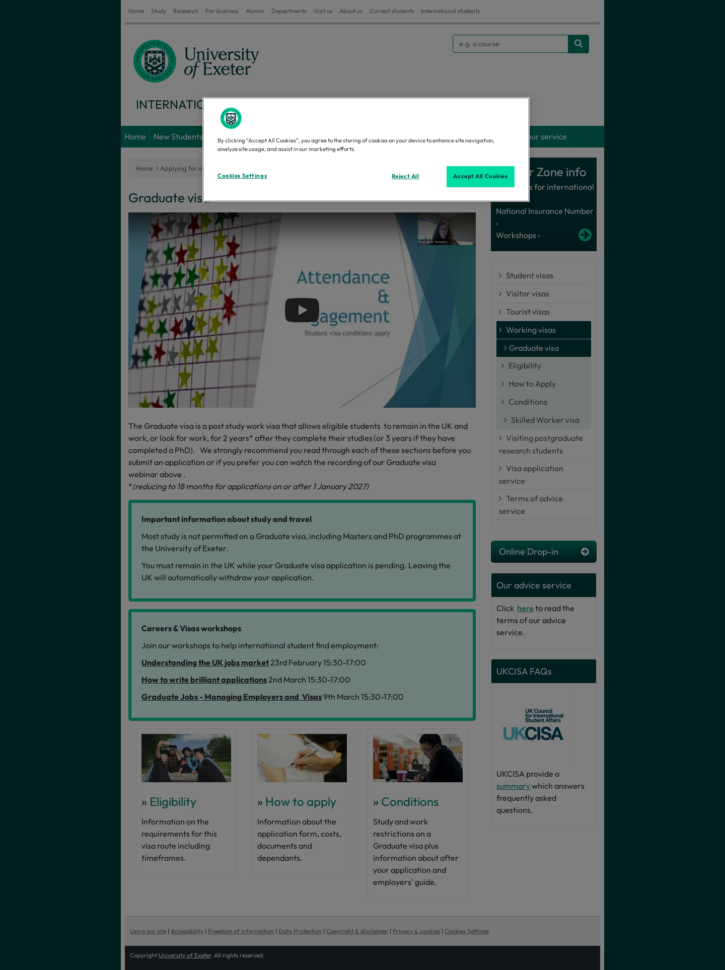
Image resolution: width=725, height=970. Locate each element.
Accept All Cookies (480, 176)
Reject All (405, 176)
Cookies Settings (242, 175)
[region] (366, 149)
